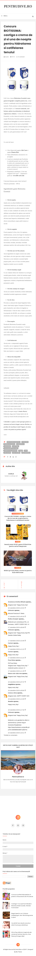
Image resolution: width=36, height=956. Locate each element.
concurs (25, 442)
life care (15, 446)
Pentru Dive (15, 152)
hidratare (7, 446)
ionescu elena (12, 692)
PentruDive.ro (18, 6)
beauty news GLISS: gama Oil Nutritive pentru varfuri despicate (17, 545)
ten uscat (7, 452)
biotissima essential (14, 442)
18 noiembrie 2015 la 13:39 (16, 698)
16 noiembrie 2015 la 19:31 (16, 607)
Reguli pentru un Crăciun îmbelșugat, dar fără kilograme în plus (22, 914)
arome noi (17, 567)
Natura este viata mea (15, 672)
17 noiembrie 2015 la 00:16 (16, 615)
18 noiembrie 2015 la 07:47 (16, 681)
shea (20, 450)
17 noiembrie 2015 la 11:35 (16, 670)
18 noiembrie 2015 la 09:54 (16, 689)
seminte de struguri (10, 450)
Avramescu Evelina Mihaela (17, 601)
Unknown (11, 609)
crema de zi (20, 444)
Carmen (10, 642)
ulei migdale (26, 452)
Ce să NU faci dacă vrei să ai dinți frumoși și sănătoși (20, 923)
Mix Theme (19, 951)
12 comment (20, 57)
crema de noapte (9, 444)
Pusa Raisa (12, 659)
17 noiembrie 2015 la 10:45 (16, 640)
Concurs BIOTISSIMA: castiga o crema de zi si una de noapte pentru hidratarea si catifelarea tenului (18, 518)
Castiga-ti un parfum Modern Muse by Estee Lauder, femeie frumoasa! (21, 905)
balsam (18, 541)
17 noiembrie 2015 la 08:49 (16, 626)
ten (26, 450)
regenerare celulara (11, 448)
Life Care (24, 150)
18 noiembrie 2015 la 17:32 (16, 709)
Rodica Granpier (13, 618)
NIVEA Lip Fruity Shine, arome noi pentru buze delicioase (18, 571)
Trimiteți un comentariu (10, 734)
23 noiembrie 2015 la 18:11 (16, 732)
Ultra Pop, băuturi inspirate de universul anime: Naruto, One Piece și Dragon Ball (21, 933)
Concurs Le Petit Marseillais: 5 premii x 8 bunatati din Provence (22, 894)
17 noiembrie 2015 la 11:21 (16, 648)
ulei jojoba (16, 452)
